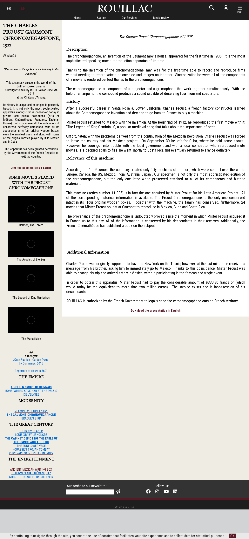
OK (232, 536)
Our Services (129, 18)
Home (77, 18)
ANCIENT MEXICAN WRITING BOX (31, 469)
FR (9, 8)
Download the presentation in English (31, 167)
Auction (101, 18)
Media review (161, 18)
